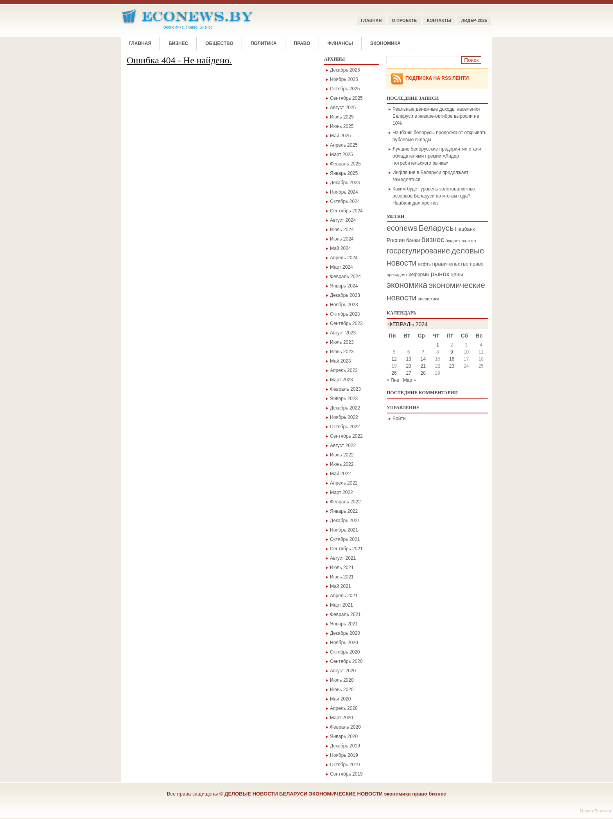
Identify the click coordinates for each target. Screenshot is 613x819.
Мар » (409, 380)
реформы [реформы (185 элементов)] (419, 274)
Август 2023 (343, 333)
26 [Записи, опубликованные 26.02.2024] (393, 373)
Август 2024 (343, 220)
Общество (219, 43)
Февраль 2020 (345, 727)
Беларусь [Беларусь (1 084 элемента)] (436, 227)
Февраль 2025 (345, 164)
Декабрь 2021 (345, 520)
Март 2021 (341, 605)
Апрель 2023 (344, 370)
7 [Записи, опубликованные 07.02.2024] (423, 352)
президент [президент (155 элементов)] (397, 274)
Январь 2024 (344, 286)
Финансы (340, 43)
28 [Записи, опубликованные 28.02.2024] (423, 373)
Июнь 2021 (342, 577)
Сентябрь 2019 (346, 774)
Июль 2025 (342, 117)
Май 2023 (340, 361)
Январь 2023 (344, 398)
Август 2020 (343, 671)
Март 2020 (341, 717)
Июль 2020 (342, 680)
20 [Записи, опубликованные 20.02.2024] (408, 366)
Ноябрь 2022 (344, 417)
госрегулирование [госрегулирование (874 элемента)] (418, 250)
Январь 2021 (344, 624)
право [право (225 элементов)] (477, 264)
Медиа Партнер (595, 810)
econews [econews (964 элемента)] (402, 228)
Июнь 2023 (342, 351)
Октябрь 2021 (345, 539)
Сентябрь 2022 (346, 436)
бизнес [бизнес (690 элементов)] (433, 239)
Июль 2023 (342, 342)
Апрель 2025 (344, 145)
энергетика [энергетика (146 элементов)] (428, 298)
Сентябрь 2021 (346, 548)
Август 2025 (343, 107)
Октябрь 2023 (345, 314)
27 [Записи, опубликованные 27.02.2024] (408, 373)
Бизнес (178, 43)
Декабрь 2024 (345, 182)
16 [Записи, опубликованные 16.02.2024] (451, 359)
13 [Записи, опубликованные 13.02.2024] (408, 359)
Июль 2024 (342, 229)
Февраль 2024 (345, 276)
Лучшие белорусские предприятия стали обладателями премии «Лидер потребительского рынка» (437, 156)
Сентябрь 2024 (346, 211)
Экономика (385, 43)
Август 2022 (343, 445)
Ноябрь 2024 (344, 192)
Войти (399, 418)
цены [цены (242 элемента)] (457, 274)
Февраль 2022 (345, 502)
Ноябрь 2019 (344, 755)
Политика (264, 43)
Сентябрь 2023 (346, 323)
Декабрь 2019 (345, 746)
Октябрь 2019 (345, 764)
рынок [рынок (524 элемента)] (439, 274)
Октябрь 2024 (345, 201)
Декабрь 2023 (345, 295)
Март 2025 (341, 154)
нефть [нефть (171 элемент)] (424, 264)
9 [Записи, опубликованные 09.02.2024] (451, 352)
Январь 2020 (344, 736)
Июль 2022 (342, 455)
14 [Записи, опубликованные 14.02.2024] (423, 359)
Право (302, 43)
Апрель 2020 (344, 708)
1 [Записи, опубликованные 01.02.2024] (437, 345)
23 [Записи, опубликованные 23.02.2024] (451, 366)
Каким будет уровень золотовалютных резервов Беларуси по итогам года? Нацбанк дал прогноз (434, 196)
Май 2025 (340, 135)
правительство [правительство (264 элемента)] (450, 264)
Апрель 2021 (344, 595)
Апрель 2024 (344, 257)
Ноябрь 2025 (344, 79)
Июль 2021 (342, 567)
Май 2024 (340, 248)
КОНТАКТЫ (439, 20)
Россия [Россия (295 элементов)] (396, 240)
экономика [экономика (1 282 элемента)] (407, 285)
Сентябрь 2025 (346, 98)
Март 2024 (341, 267)
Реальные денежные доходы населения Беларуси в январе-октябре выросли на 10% (436, 116)
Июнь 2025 (342, 126)
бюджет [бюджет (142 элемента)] (453, 240)
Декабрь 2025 (345, 70)
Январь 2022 (344, 511)
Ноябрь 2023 (344, 304)
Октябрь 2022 (345, 426)
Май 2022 (340, 473)
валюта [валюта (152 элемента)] (469, 240)
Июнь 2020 (342, 689)
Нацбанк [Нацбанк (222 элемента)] (465, 229)
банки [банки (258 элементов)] (413, 240)
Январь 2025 (344, 173)
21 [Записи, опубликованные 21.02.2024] (423, 366)
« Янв (393, 380)
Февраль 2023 (345, 389)
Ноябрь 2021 (344, 530)
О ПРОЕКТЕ (404, 20)
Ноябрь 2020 (344, 642)
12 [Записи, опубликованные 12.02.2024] (393, 359)
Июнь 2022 (342, 464)
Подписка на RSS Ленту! (437, 78)
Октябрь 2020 (345, 652)
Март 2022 (341, 492)
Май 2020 (340, 699)
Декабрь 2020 (345, 633)
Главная (371, 20)
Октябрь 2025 (345, 89)
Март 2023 (341, 380)
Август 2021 (343, 558)
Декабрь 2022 (345, 408)
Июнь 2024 (342, 239)
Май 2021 (340, 586)
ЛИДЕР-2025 (474, 20)
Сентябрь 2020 (346, 661)
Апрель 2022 (344, 483)
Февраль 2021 (345, 614)
